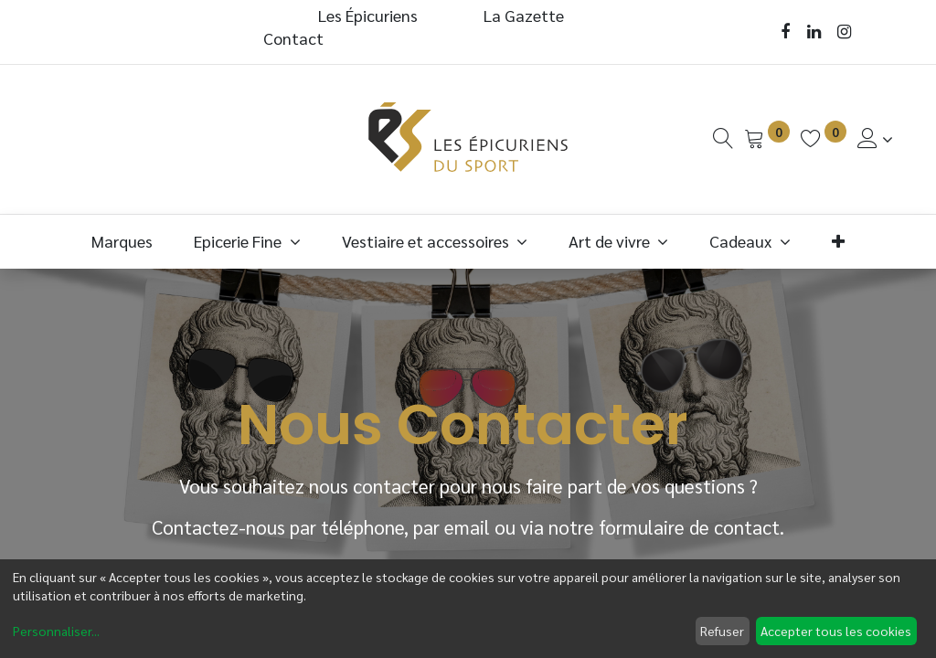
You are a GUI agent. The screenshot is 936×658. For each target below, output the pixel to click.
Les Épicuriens (368, 15)
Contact (293, 37)
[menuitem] (122, 241)
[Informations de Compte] (875, 138)
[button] (838, 241)
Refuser (722, 630)
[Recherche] (723, 138)
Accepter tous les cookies (835, 630)
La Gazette (526, 15)
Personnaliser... (56, 630)
